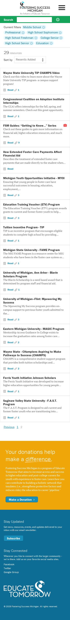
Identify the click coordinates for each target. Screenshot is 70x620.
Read (10, 90)
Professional (13, 32)
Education (42, 43)
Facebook (9, 564)
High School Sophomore (43, 32)
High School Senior (17, 43)
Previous (9, 427)
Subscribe (13, 538)
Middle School (32, 27)
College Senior (50, 38)
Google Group (11, 572)
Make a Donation (22, 499)
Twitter (7, 568)
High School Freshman (19, 38)
